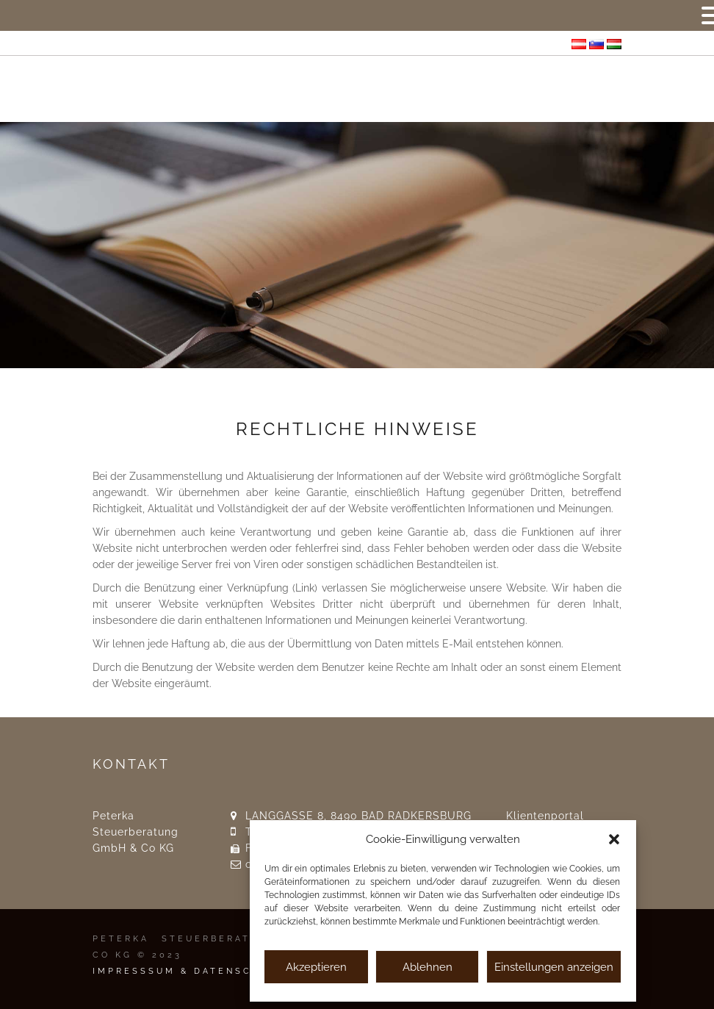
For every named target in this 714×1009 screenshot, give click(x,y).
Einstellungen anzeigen (553, 967)
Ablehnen (427, 967)
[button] (614, 839)
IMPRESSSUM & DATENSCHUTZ (189, 971)
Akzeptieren (316, 967)
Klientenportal (545, 816)
